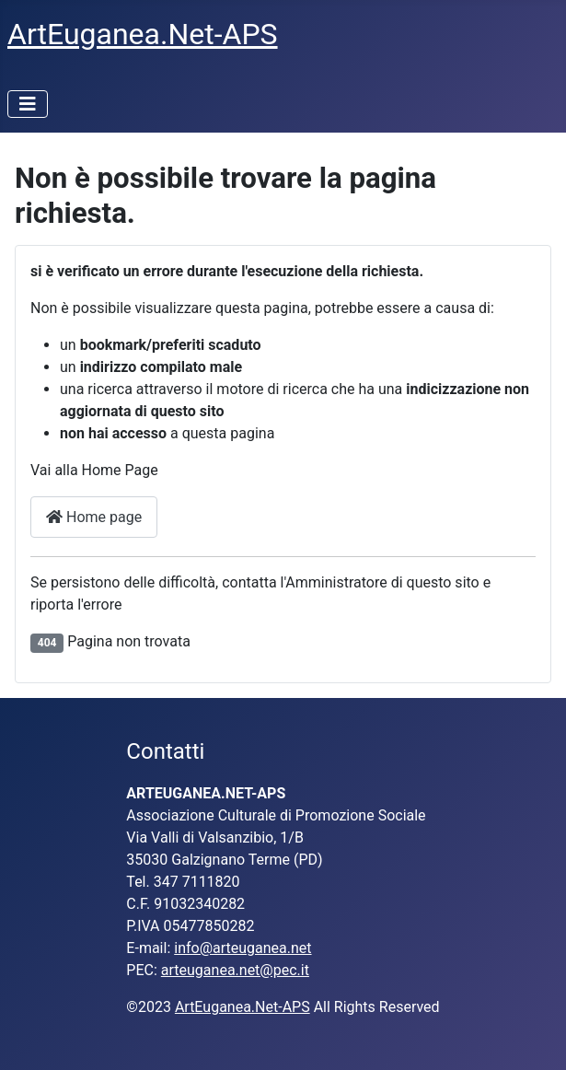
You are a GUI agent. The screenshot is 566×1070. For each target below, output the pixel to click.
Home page (94, 517)
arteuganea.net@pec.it (235, 970)
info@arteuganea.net (242, 948)
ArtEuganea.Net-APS (242, 1007)
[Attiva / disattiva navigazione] (27, 104)
